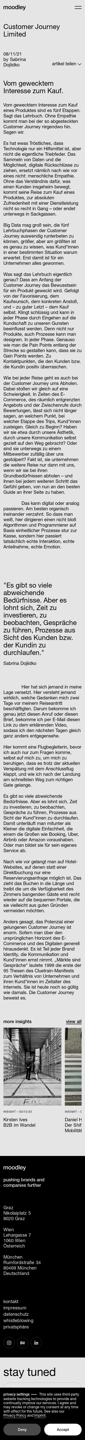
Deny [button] (22, 1430)
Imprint (40, 1415)
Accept (63, 1430)
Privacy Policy (14, 1415)
